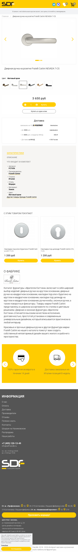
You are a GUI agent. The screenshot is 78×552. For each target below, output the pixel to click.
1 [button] (37, 60)
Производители (9, 413)
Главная (5, 16)
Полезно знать (9, 421)
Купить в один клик (39, 111)
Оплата (5, 406)
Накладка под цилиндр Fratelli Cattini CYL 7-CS (57, 250)
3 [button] (41, 60)
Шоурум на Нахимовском (14, 428)
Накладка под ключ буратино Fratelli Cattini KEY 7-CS (20, 250)
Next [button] (73, 364)
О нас (4, 402)
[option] (39, 39)
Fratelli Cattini (14, 174)
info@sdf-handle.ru (9, 446)
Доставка (6, 409)
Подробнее (4, 545)
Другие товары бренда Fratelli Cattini (22, 197)
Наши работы (8, 436)
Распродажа (7, 432)
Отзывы (5, 417)
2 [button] (40, 60)
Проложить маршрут (39, 515)
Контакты (6, 425)
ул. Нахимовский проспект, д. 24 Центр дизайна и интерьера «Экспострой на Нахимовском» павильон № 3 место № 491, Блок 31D (14, 527)
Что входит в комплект (19, 162)
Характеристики (15, 153)
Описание (12, 157)
